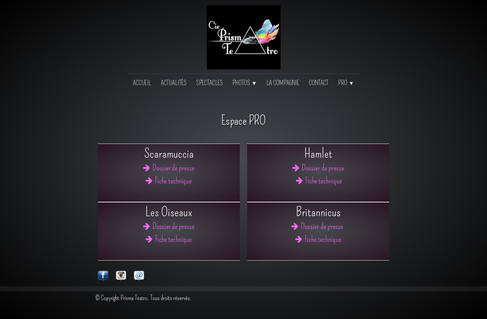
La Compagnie (282, 83)
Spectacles (209, 83)
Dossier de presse (169, 168)
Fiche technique (169, 181)
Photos (244, 83)
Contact (318, 83)
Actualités (174, 83)
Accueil (142, 83)
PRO (346, 83)
